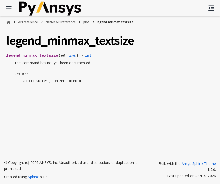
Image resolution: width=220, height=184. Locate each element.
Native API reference (61, 22)
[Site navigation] (9, 8)
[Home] (9, 22)
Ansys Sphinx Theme (199, 163)
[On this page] (211, 8)
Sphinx (33, 176)
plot (86, 22)
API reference (28, 22)
